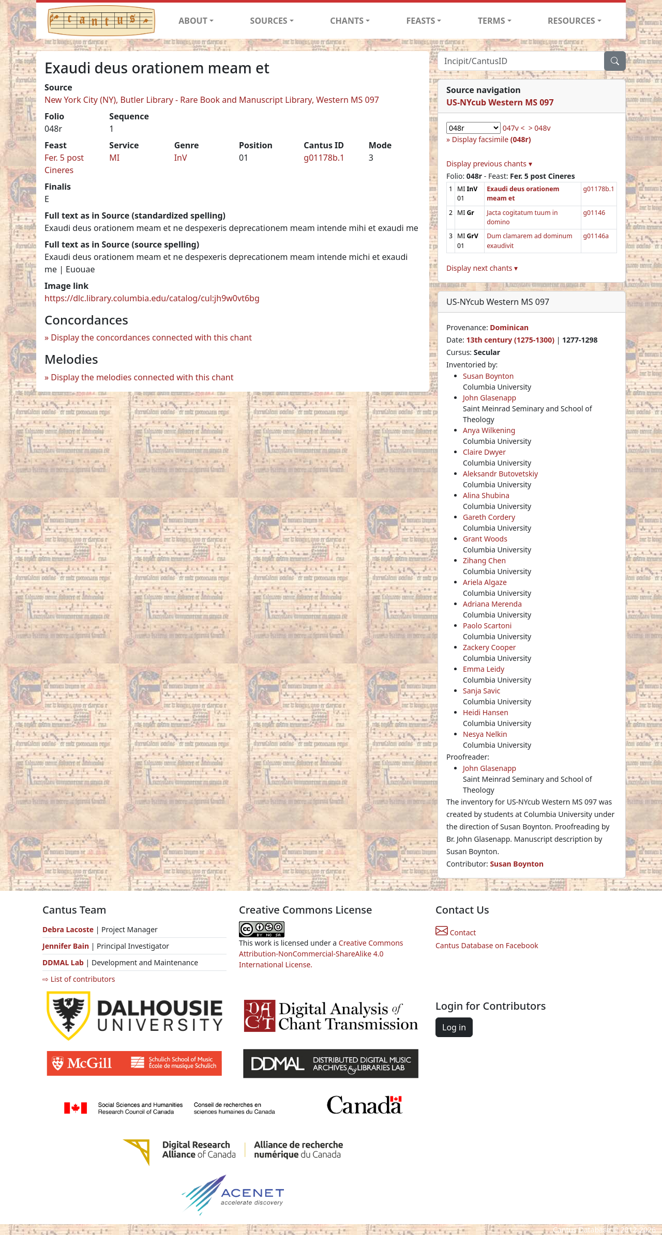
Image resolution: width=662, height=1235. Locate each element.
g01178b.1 (324, 157)
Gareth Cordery (489, 517)
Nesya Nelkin (485, 734)
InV (180, 157)
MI (114, 157)
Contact (455, 932)
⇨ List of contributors (78, 979)
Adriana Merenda (492, 604)
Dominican (509, 327)
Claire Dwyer (484, 452)
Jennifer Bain (66, 946)
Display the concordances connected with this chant (151, 337)
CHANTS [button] (347, 20)
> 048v (540, 128)
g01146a (596, 235)
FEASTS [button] (421, 20)
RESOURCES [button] (571, 20)
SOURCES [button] (269, 20)
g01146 (594, 212)
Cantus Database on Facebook (486, 945)
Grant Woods (485, 539)
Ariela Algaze (485, 582)
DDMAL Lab (63, 962)
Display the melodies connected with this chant (142, 377)
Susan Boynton (488, 376)
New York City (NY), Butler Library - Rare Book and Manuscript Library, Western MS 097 (211, 99)
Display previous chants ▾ (489, 163)
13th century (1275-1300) (510, 340)
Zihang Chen (484, 560)
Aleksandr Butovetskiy (500, 473)
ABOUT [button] (192, 20)
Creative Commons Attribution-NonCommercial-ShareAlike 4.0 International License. (321, 953)
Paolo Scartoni (487, 625)
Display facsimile (491, 139)
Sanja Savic (481, 691)
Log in (454, 1027)
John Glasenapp (489, 398)
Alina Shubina (486, 495)
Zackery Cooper (489, 647)
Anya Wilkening (489, 430)
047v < (514, 128)
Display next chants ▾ (482, 268)
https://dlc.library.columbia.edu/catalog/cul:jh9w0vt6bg (152, 298)
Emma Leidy (483, 669)
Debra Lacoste (68, 929)
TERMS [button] (491, 20)
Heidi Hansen (485, 712)
